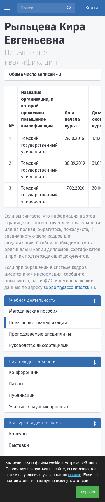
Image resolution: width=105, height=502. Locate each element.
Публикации (22, 395)
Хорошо (87, 492)
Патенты (18, 384)
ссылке (74, 474)
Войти (91, 7)
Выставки (19, 445)
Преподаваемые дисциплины (40, 334)
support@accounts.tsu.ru (69, 287)
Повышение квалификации (38, 322)
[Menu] (7, 8)
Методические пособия (33, 311)
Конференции (24, 372)
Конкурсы (19, 433)
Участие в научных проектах (39, 406)
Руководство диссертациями (39, 345)
